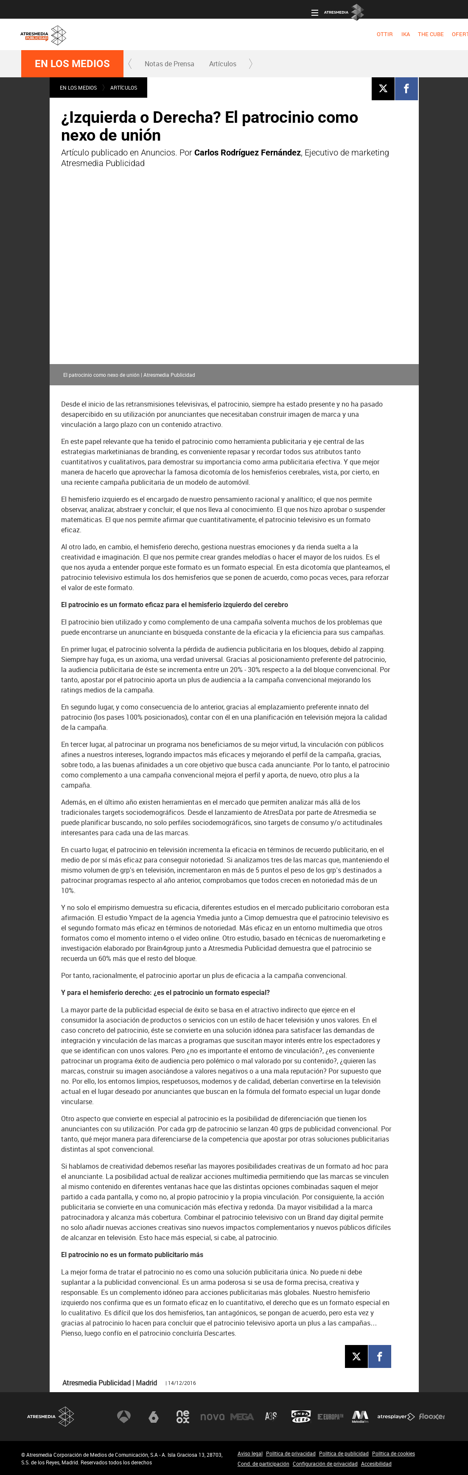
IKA (116, 34)
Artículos (222, 63)
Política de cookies (393, 1453)
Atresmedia (51, 1417)
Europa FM (330, 1416)
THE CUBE (141, 34)
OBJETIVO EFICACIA (341, 34)
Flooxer (432, 1416)
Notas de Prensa (169, 63)
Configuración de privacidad (325, 1463)
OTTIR (96, 34)
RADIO (271, 34)
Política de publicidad (344, 1453)
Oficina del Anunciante (307, 9)
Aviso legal (250, 1453)
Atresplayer (396, 1416)
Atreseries (271, 1416)
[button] (130, 64)
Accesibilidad (376, 1463)
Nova (212, 1416)
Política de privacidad (291, 1453)
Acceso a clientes (247, 9)
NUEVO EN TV (429, 34)
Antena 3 (124, 1416)
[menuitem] (96, 34)
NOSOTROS (389, 34)
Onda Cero (301, 1416)
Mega (242, 1416)
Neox (183, 1416)
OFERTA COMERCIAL (189, 34)
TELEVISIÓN (238, 34)
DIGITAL (297, 34)
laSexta (153, 1416)
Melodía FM (360, 1416)
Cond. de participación (263, 1463)
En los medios (72, 64)
